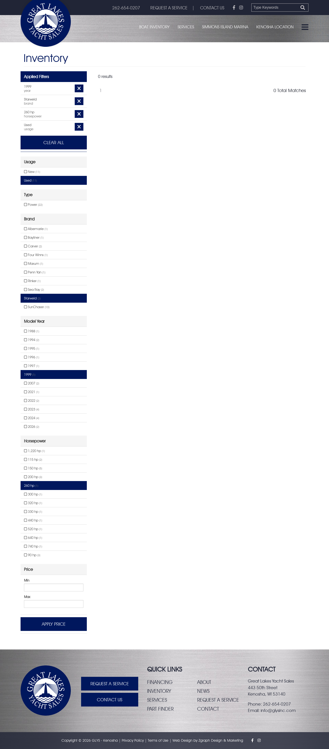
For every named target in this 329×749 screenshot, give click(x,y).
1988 (31, 331)
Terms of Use (158, 740)
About (204, 682)
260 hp (31, 486)
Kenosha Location (275, 26)
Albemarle (36, 229)
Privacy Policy (133, 740)
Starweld (32, 298)
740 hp (33, 546)
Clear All (53, 142)
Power (33, 205)
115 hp (33, 460)
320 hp (33, 503)
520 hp (33, 529)
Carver (33, 246)
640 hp (33, 538)
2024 (31, 418)
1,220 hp (34, 451)
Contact (208, 709)
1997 (31, 366)
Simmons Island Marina (225, 26)
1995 (31, 349)
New (32, 172)
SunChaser (36, 307)
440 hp (33, 520)
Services (186, 26)
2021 (31, 392)
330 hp (33, 512)
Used (30, 180)
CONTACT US (212, 7)
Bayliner (33, 238)
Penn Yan (34, 272)
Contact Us (109, 699)
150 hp (33, 468)
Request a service (218, 700)
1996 (31, 357)
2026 (31, 427)
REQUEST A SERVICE (169, 7)
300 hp (33, 494)
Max (27, 597)
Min (26, 580)
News (203, 691)
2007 (31, 383)
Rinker (32, 281)
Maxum (33, 264)
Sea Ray (34, 290)
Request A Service (109, 683)
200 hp (33, 477)
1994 (31, 340)
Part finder (160, 709)
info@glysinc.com (278, 710)
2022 (31, 401)
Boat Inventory (154, 26)
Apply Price (54, 624)
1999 (29, 375)
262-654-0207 (126, 7)
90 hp (32, 555)
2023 (31, 409)
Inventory (159, 691)
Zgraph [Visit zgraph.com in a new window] (204, 740)
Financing (159, 682)
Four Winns (36, 255)
